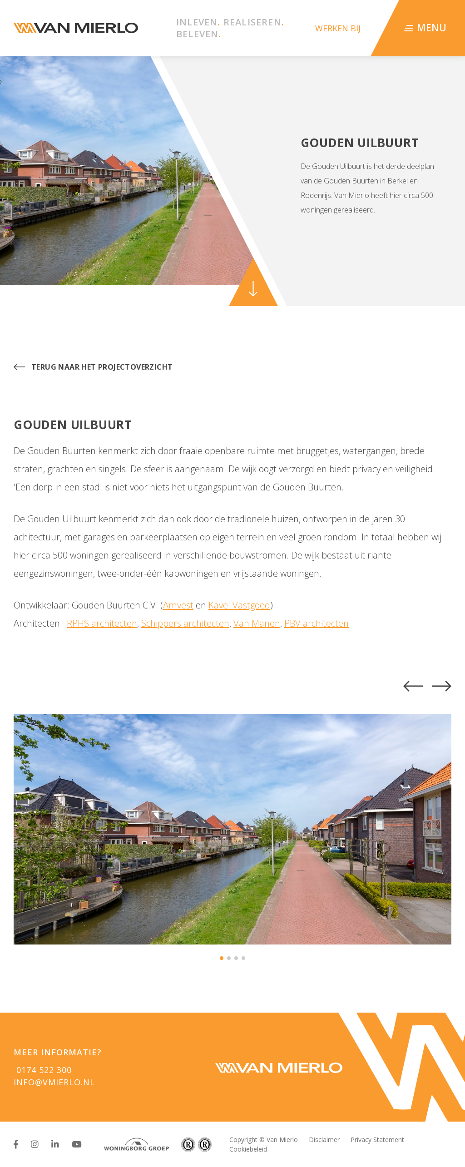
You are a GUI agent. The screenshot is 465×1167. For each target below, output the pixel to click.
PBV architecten (316, 623)
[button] (413, 686)
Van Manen (256, 623)
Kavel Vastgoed (239, 605)
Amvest (178, 605)
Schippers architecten (185, 623)
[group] (232, 829)
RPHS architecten (102, 623)
